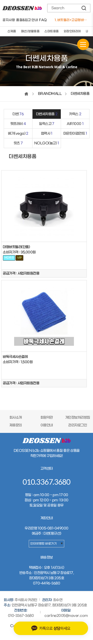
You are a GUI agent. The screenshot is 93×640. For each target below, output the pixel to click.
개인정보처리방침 (77, 417)
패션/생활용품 (30, 31)
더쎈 (18, 114)
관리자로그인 (77, 425)
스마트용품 (51, 31)
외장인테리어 (72, 31)
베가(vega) (18, 133)
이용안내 (46, 425)
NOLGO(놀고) (46, 143)
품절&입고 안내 (27, 20)
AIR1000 (75, 124)
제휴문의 (15, 425)
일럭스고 (46, 124)
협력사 (46, 133)
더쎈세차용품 (47, 114)
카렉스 (75, 114)
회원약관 (46, 417)
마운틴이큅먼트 (75, 133)
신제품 (11, 31)
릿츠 (18, 143)
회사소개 (15, 417)
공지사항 (8, 20)
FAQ (43, 20)
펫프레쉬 (18, 124)
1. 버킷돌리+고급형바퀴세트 (72, 20)
